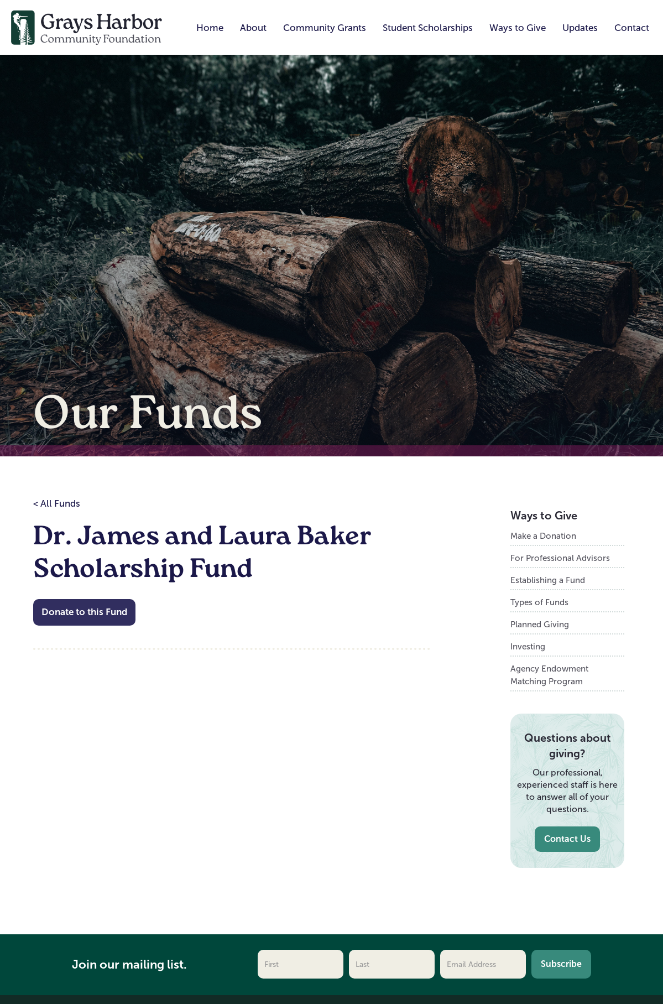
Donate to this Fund (84, 612)
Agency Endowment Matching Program (549, 675)
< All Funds (56, 503)
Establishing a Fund (547, 580)
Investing (527, 646)
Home (209, 28)
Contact (631, 28)
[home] (87, 27)
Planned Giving (539, 624)
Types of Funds (539, 602)
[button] (253, 28)
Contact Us (567, 839)
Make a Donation (543, 535)
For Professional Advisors (560, 558)
